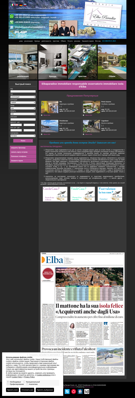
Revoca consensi (69, 387)
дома (21, 41)
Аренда (37, 41)
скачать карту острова (19, 152)
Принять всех (12, 390)
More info (47, 115)
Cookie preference (44, 375)
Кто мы (98, 41)
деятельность (46, 41)
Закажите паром (88, 41)
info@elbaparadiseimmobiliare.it (30, 27)
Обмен (63, 41)
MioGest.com (89, 387)
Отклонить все (27, 390)
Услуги (70, 41)
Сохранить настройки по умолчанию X (45, 355)
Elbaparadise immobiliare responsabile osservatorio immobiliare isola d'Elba (82, 85)
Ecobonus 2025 (109, 41)
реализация (28, 41)
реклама (77, 41)
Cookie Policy (17, 377)
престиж (56, 41)
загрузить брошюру (18, 148)
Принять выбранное (45, 390)
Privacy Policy (29, 377)
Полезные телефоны (18, 156)
